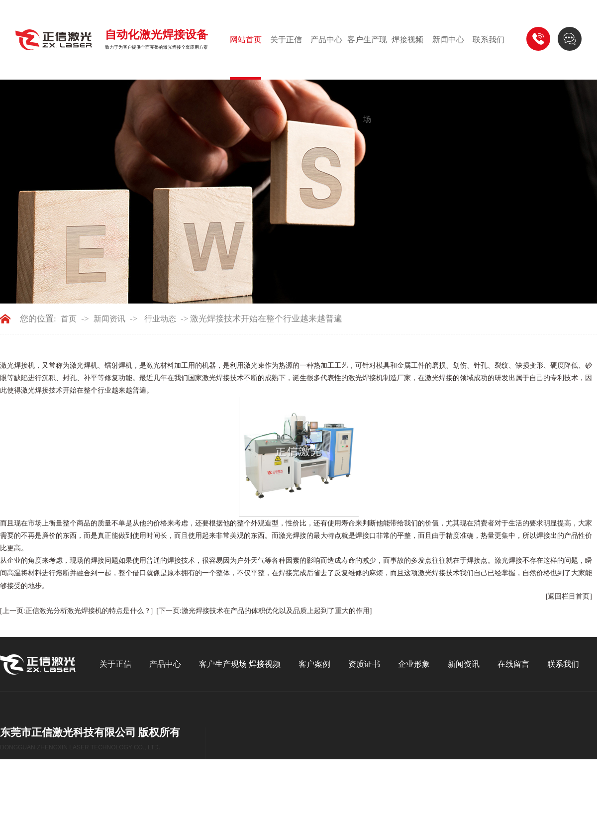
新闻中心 (448, 39)
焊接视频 (407, 39)
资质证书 (364, 664)
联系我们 (488, 39)
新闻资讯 (109, 318)
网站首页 (246, 39)
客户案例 (314, 664)
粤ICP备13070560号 (108, 787)
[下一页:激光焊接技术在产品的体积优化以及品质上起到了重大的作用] (264, 611)
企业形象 (414, 664)
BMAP (12, 800)
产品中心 (326, 39)
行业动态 (160, 318)
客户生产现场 (367, 79)
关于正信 (286, 39)
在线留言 (513, 664)
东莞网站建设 (56, 787)
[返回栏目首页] (569, 596)
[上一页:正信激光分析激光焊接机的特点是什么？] (76, 611)
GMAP (38, 800)
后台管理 (69, 800)
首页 (69, 318)
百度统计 (103, 800)
